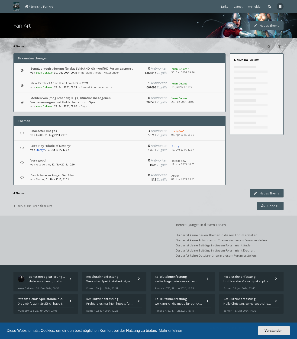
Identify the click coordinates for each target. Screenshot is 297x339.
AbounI (40, 179)
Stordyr (40, 150)
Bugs (84, 106)
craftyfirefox (179, 131)
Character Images (43, 131)
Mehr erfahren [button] (170, 331)
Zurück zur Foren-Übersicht (32, 205)
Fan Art (48, 6)
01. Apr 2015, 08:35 (182, 134)
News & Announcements (96, 87)
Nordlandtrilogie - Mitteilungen (100, 72)
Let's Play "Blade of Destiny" (50, 146)
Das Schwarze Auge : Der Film (52, 175)
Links (224, 6)
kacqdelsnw (43, 164)
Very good (38, 160)
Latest (238, 6)
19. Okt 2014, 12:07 (182, 149)
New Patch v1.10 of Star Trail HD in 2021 (59, 83)
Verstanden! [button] (274, 331)
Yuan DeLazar (44, 72)
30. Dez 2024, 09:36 (182, 72)
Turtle (39, 135)
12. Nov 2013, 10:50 (182, 164)
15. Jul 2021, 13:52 (182, 87)
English (36, 6)
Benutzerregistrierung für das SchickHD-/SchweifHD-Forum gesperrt (81, 68)
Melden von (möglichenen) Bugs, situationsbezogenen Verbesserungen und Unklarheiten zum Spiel (70, 100)
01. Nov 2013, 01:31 (182, 179)
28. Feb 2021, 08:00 (182, 101)
